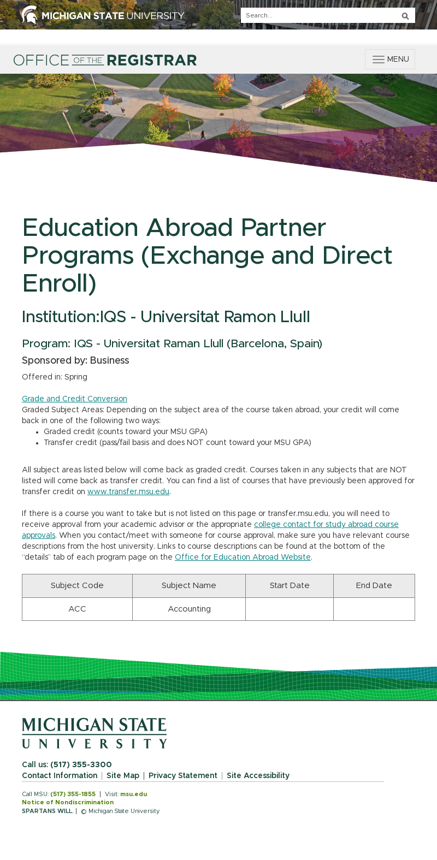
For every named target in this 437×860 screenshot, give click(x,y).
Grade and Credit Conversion (74, 399)
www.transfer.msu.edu (128, 492)
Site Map (123, 776)
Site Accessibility (258, 776)
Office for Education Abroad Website (243, 557)
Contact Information (59, 776)
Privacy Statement (183, 776)
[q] (328, 15)
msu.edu (133, 794)
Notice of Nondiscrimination (68, 802)
